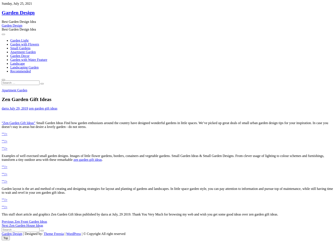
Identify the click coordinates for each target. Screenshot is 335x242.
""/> (4, 134)
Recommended (20, 71)
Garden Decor (19, 56)
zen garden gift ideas (43, 108)
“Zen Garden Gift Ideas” (18, 123)
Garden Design (18, 12)
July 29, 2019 (18, 108)
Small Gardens (20, 48)
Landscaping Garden (24, 67)
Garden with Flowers (24, 44)
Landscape (17, 63)
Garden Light (19, 40)
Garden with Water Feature (28, 60)
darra (5, 108)
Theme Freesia (54, 234)
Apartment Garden (23, 52)
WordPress (73, 234)
